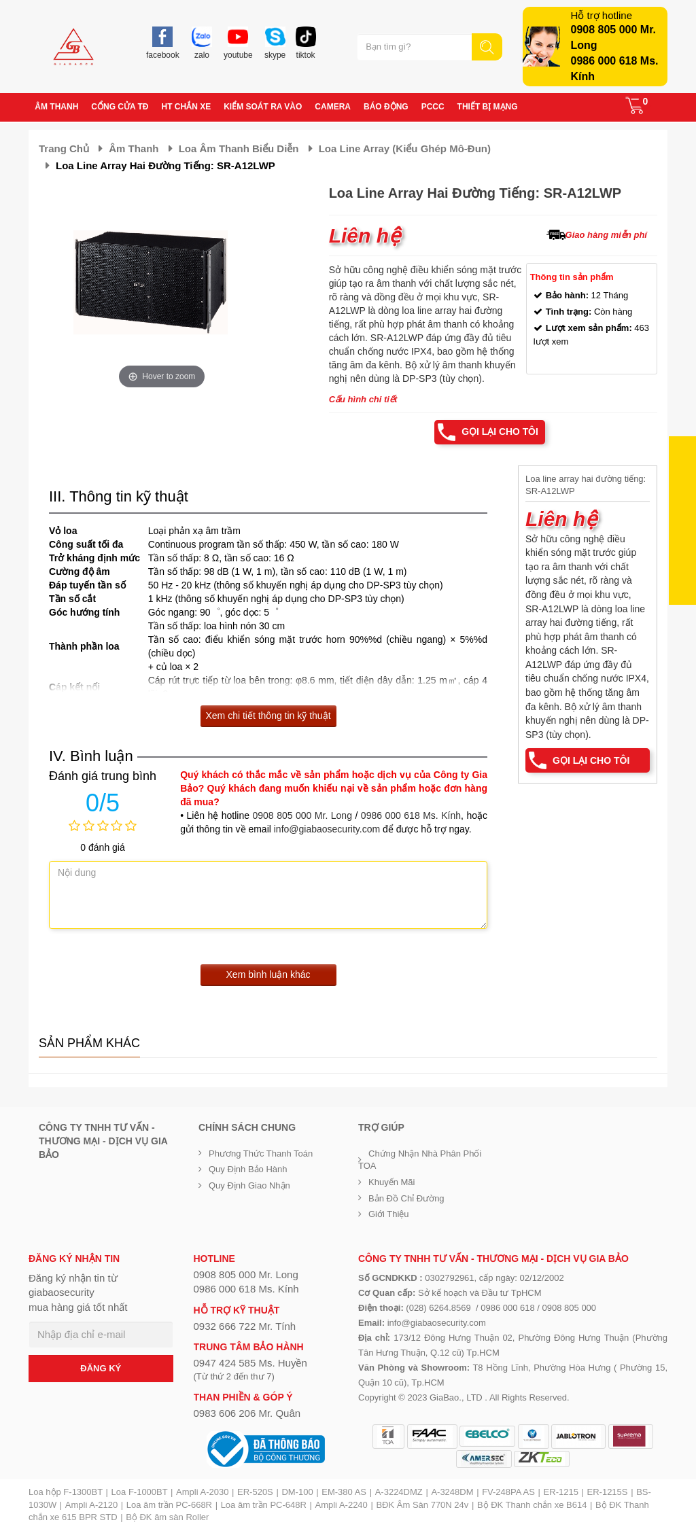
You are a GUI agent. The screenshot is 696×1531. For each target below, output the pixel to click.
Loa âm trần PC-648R (264, 1505)
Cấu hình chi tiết (363, 399)
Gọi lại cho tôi (500, 432)
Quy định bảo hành (248, 1170)
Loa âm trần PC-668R (169, 1505)
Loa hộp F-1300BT (66, 1492)
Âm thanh (133, 148)
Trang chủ (64, 148)
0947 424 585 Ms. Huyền (250, 1363)
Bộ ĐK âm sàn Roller (167, 1517)
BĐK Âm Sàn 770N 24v (422, 1505)
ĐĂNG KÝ (100, 1368)
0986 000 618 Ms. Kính (411, 815)
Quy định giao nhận (249, 1185)
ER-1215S (607, 1492)
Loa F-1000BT (139, 1492)
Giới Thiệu (388, 1214)
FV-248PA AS (508, 1492)
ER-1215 (561, 1492)
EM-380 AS (343, 1492)
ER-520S (255, 1492)
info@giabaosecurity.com (327, 829)
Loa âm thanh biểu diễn (239, 148)
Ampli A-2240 (341, 1505)
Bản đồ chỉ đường (406, 1198)
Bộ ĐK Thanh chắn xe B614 (532, 1505)
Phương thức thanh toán (261, 1153)
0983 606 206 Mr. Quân (247, 1413)
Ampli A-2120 (91, 1505)
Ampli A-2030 (202, 1492)
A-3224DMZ (399, 1492)
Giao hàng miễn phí (606, 235)
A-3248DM (452, 1492)
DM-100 (297, 1492)
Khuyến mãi (391, 1182)
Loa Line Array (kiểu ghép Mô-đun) (405, 148)
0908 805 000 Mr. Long (302, 815)
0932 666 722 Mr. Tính (245, 1326)
